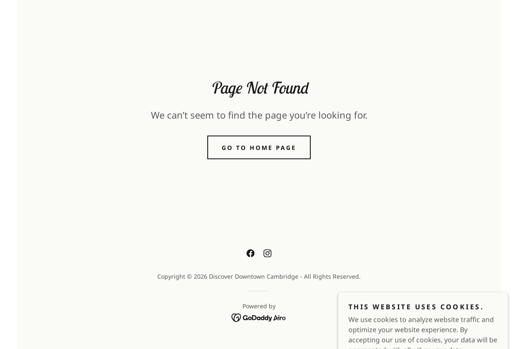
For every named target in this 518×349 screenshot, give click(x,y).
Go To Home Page (259, 148)
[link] (250, 253)
